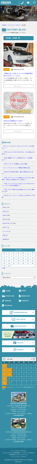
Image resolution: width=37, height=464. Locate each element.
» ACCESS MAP (18, 415)
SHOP (22, 290)
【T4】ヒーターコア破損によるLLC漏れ (15, 164)
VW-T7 (5, 227)
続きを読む (18, 86)
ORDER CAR (24, 296)
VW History (7, 305)
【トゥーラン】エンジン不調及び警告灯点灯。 (17, 168)
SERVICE (6, 300)
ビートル (5, 231)
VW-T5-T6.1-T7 (8, 223)
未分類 (5, 239)
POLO (5, 211)
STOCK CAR (8, 296)
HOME (6, 291)
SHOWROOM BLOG (18, 312)
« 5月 (3, 268)
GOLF (5, 207)
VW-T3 (5, 215)
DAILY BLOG (18, 319)
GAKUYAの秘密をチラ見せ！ (13, 121)
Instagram (18, 349)
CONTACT (24, 300)
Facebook (18, 342)
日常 (4, 235)
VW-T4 (5, 219)
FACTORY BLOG (18, 326)
